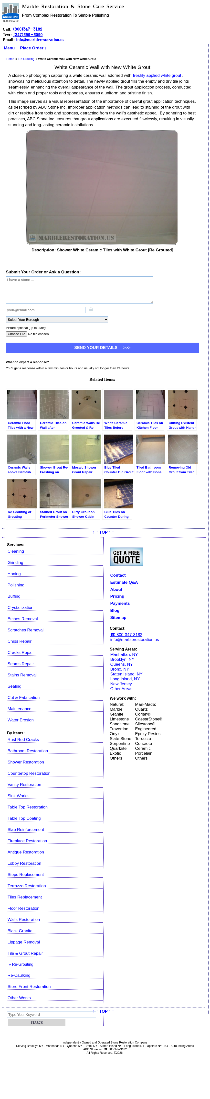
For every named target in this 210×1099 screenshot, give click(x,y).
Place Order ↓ (33, 48)
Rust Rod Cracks (23, 739)
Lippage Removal (24, 942)
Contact (118, 575)
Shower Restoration (26, 762)
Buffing (14, 596)
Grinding (15, 562)
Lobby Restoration (24, 863)
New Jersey (121, 684)
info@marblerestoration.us (40, 39)
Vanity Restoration (24, 784)
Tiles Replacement (25, 897)
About (116, 589)
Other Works (19, 998)
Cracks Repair (21, 652)
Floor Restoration (23, 908)
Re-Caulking (19, 975)
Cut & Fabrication (24, 697)
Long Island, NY (125, 679)
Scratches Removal (25, 630)
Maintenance (19, 708)
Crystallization (20, 607)
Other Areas (121, 688)
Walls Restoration (24, 919)
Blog (114, 610)
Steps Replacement (26, 874)
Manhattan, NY (124, 654)
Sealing (14, 686)
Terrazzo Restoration (27, 886)
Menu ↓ (11, 48)
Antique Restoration (26, 852)
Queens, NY (121, 664)
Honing (14, 574)
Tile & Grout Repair (25, 953)
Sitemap (118, 617)
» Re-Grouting (21, 964)
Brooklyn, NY (122, 659)
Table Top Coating (24, 818)
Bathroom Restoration (28, 751)
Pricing (117, 596)
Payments (120, 603)
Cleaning (16, 551)
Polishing (16, 585)
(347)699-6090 (27, 34)
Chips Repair (20, 641)
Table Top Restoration (28, 807)
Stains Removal (22, 675)
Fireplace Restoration (27, 841)
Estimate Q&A (124, 582)
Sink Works (18, 796)
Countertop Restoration (29, 773)
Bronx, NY (119, 669)
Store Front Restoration (29, 986)
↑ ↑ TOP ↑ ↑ (103, 532)
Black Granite (20, 931)
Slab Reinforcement (26, 829)
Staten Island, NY (126, 674)
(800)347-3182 (27, 29)
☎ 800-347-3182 (126, 634)
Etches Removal (23, 619)
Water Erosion (21, 720)
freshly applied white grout (157, 75)
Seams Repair (21, 664)
